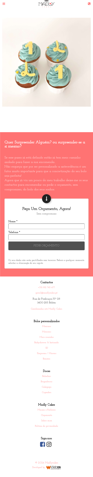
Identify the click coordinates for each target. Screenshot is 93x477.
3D (46, 348)
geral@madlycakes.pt (46, 293)
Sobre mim (46, 420)
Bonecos (46, 359)
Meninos (46, 326)
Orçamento (46, 415)
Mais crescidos (46, 337)
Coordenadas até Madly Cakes (46, 309)
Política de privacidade (46, 426)
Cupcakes (46, 392)
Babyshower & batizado (46, 342)
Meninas (46, 332)
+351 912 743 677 (46, 287)
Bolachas (46, 376)
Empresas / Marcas (46, 353)
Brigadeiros (46, 381)
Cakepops (46, 387)
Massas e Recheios (46, 410)
